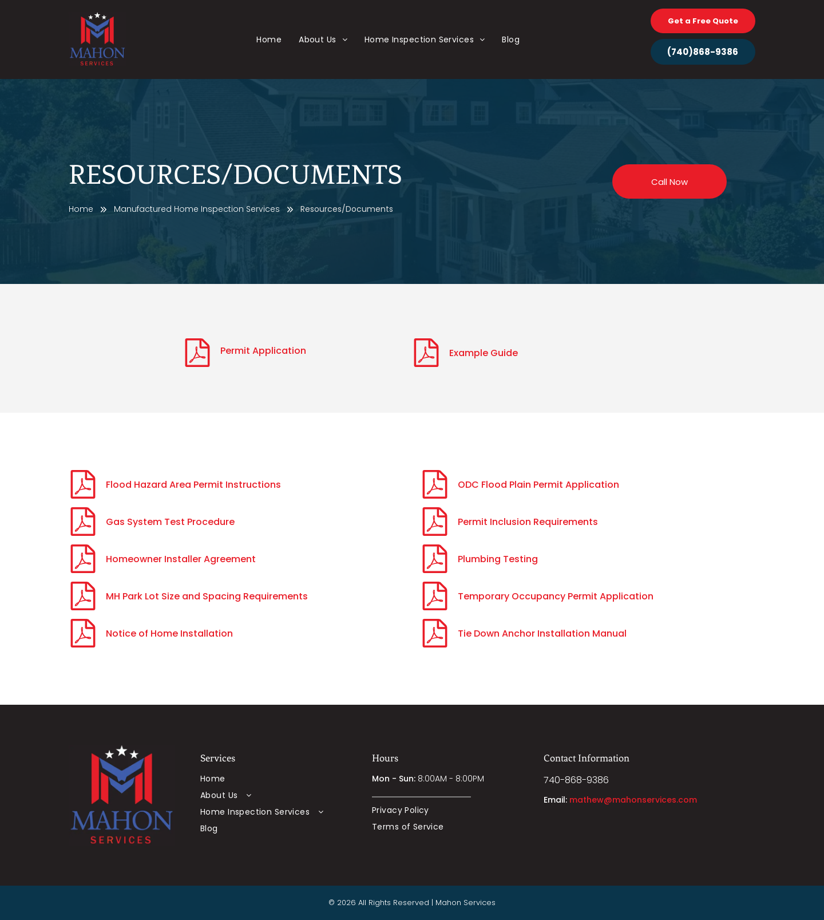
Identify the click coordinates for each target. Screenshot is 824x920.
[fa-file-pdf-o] (197, 363)
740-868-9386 (576, 780)
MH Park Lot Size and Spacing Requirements (207, 596)
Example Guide (483, 353)
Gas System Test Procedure (170, 521)
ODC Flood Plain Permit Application (538, 484)
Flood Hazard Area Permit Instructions (193, 484)
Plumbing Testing (498, 559)
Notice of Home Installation (169, 633)
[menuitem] (269, 40)
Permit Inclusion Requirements (528, 521)
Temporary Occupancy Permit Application (555, 596)
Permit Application (263, 350)
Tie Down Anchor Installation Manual (542, 633)
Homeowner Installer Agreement (181, 559)
